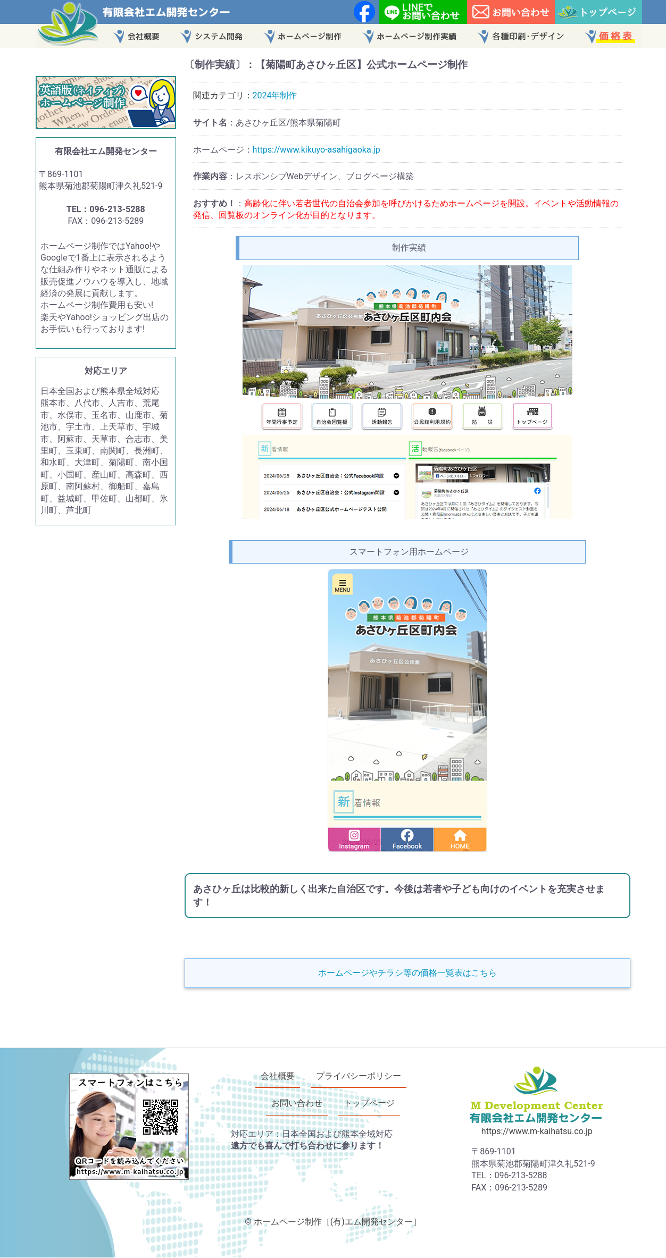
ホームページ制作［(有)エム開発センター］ (337, 1222)
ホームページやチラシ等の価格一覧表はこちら (407, 973)
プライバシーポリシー (358, 1076)
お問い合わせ (296, 1103)
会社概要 (278, 1076)
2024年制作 (275, 95)
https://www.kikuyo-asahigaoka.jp (316, 150)
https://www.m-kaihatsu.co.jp (537, 1131)
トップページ (369, 1103)
